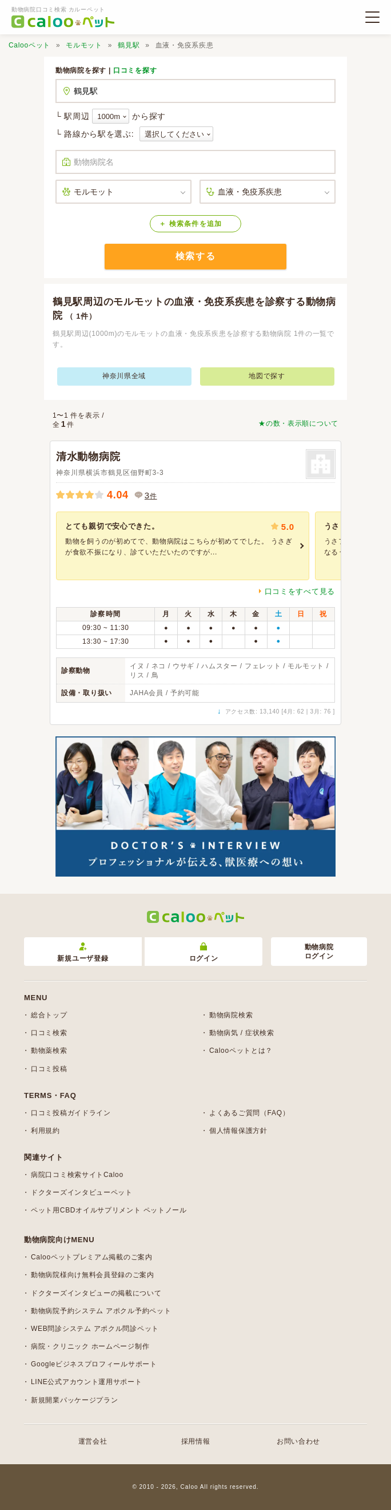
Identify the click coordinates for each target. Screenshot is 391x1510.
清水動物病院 (88, 456)
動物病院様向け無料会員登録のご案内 (92, 1275)
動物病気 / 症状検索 (241, 1033)
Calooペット (29, 45)
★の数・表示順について (298, 423)
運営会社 (92, 1441)
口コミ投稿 (49, 1069)
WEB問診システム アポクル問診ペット (95, 1329)
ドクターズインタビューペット (82, 1192)
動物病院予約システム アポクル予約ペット (101, 1311)
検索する (195, 256)
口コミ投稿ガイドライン (71, 1113)
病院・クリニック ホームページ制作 (90, 1346)
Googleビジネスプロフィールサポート (94, 1364)
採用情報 (195, 1441)
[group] (182, 546)
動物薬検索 (49, 1051)
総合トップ (49, 1015)
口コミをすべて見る (300, 591)
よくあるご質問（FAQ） (249, 1113)
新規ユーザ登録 (82, 952)
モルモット (84, 45)
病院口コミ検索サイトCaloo (77, 1175)
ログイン (203, 952)
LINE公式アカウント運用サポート (86, 1382)
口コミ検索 (49, 1033)
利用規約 (45, 1131)
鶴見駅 (128, 45)
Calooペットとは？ (241, 1051)
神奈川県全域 (124, 376)
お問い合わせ (298, 1441)
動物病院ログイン (319, 952)
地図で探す (267, 376)
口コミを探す (135, 70)
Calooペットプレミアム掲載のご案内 (92, 1257)
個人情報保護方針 (238, 1131)
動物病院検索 (231, 1015)
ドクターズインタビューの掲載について (96, 1293)
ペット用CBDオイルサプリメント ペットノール (109, 1210)
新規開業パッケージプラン (74, 1400)
